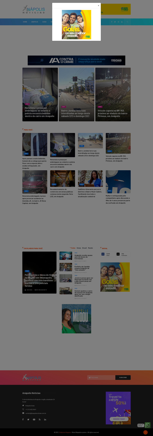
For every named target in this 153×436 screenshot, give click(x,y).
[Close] (98, 5)
